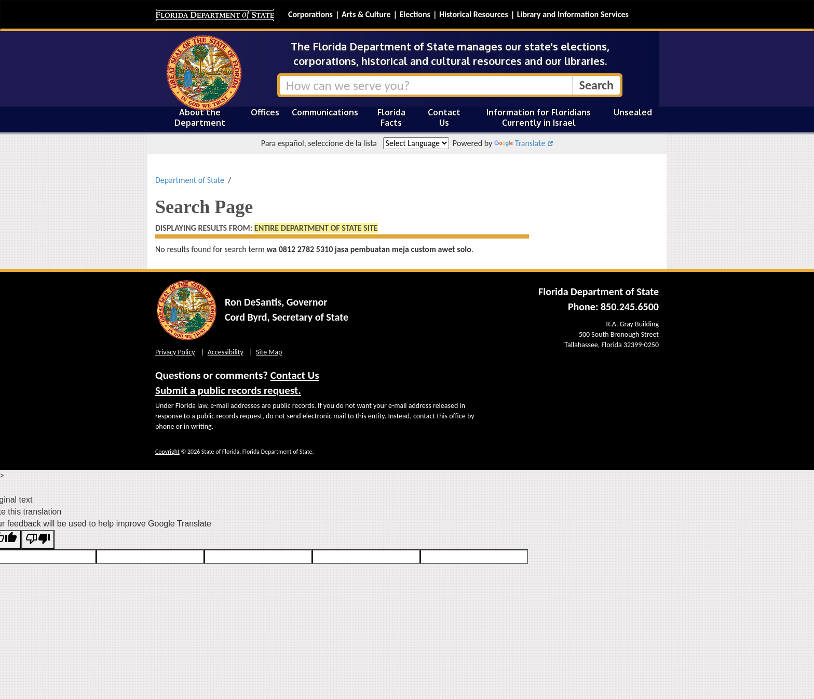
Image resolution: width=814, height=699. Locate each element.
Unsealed (633, 112)
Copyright (167, 451)
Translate (519, 143)
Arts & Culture (366, 14)
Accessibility (225, 352)
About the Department (199, 117)
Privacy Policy (175, 352)
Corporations (310, 14)
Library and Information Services (573, 14)
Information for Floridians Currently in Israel (538, 117)
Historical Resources (473, 14)
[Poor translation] (38, 539)
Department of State (189, 180)
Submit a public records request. (228, 390)
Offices (265, 112)
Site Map (269, 352)
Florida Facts (391, 117)
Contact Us (444, 117)
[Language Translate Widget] (416, 143)
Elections (414, 14)
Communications (325, 112)
